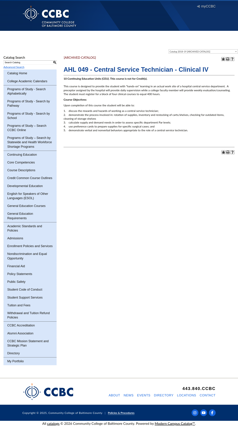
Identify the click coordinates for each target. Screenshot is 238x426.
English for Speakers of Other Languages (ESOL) (27, 196)
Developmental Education (25, 186)
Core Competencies (21, 162)
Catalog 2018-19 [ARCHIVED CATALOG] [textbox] (190, 51)
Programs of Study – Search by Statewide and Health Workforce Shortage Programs (29, 142)
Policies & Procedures (121, 412)
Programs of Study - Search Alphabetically (26, 91)
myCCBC (206, 6)
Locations (186, 395)
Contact (208, 395)
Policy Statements (19, 274)
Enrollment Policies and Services (30, 246)
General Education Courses (26, 206)
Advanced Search (13, 67)
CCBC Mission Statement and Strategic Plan (28, 343)
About (114, 395)
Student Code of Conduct (24, 289)
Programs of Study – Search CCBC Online (26, 128)
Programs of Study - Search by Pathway (28, 103)
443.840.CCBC (199, 388)
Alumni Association (20, 333)
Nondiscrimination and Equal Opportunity (27, 256)
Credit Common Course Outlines (29, 178)
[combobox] (203, 51)
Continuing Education (22, 154)
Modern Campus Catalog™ (175, 423)
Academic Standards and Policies (24, 228)
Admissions (15, 238)
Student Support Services (25, 297)
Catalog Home (17, 73)
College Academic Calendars (27, 81)
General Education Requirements (20, 216)
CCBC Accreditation (21, 325)
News (129, 395)
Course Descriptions (21, 170)
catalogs (53, 423)
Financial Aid (16, 266)
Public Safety (16, 281)
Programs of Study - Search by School (28, 116)
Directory (13, 353)
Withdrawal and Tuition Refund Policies (28, 315)
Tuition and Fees (18, 305)
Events (143, 395)
